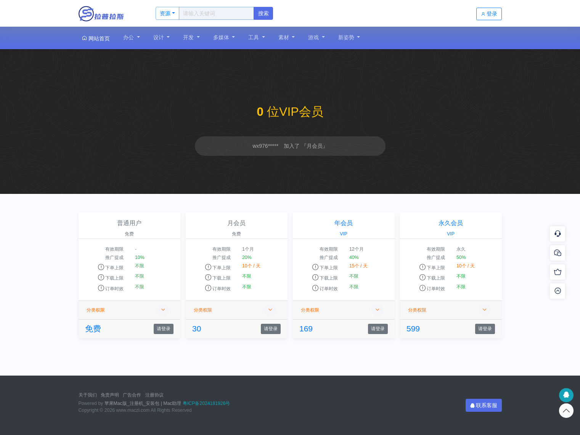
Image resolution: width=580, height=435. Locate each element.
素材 (284, 37)
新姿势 (347, 37)
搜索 (263, 13)
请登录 (163, 328)
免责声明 (110, 395)
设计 (159, 37)
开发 (189, 37)
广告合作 (132, 395)
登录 (489, 14)
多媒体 (222, 37)
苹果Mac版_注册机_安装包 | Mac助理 (143, 403)
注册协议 (154, 395)
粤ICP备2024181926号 (206, 403)
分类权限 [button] (128, 310)
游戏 (314, 37)
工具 (254, 37)
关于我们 (88, 395)
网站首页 (95, 38)
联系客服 (484, 405)
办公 (129, 37)
